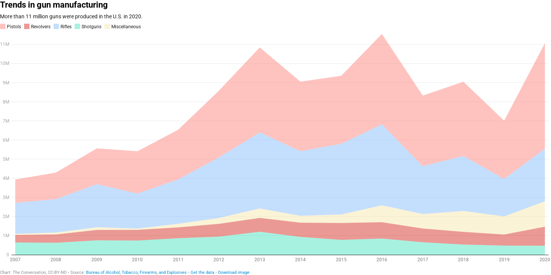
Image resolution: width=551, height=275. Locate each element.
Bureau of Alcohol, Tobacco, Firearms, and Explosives (136, 272)
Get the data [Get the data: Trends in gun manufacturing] (202, 272)
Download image (233, 272)
